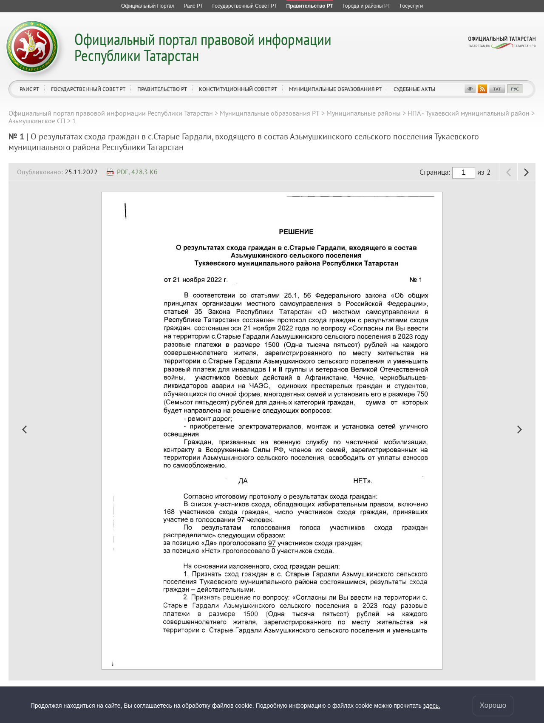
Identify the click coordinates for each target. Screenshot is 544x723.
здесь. (431, 705)
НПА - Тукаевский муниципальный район (469, 113)
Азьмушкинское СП (36, 120)
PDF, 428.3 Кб (137, 171)
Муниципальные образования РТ (335, 89)
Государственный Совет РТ (88, 89)
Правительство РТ (162, 89)
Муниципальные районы (363, 113)
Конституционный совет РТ (238, 89)
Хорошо (493, 705)
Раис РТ (29, 89)
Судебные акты (414, 89)
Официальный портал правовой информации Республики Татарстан (203, 46)
